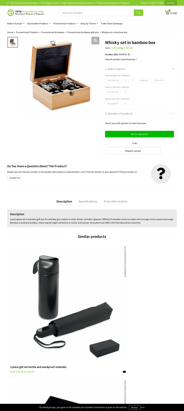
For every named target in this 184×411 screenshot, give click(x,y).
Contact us (14, 169)
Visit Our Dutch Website (149, 344)
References (143, 340)
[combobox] (97, 12)
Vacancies (142, 335)
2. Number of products (119, 113)
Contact (171, 2)
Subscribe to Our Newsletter (109, 353)
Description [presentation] (66, 193)
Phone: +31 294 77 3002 (152, 2)
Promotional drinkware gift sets (83, 32)
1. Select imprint (115, 69)
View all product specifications (121, 59)
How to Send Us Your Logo (66, 353)
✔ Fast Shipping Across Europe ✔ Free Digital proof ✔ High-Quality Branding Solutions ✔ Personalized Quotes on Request (68, 2)
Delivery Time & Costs (64, 335)
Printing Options (61, 344)
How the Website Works (65, 340)
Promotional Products (64, 23)
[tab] (66, 193)
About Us (142, 331)
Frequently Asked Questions (67, 331)
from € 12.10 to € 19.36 (65, 289)
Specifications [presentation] (87, 193)
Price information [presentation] (113, 193)
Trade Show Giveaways (112, 23)
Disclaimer (101, 340)
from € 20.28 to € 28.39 (22, 289)
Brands (99, 331)
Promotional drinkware (52, 32)
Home (10, 32)
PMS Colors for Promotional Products (72, 349)
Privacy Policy (102, 335)
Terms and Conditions (106, 344)
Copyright (101, 349)
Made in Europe (14, 23)
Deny (143, 407)
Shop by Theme (88, 23)
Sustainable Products (37, 23)
